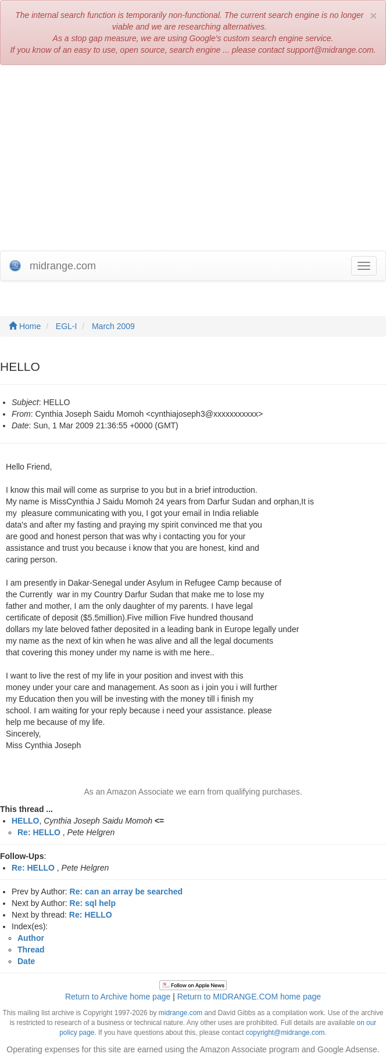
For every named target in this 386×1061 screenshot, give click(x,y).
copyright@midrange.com (285, 1032)
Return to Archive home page (117, 996)
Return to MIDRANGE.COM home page (249, 996)
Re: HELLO (38, 832)
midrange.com (180, 1013)
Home (25, 326)
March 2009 (113, 326)
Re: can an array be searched (126, 891)
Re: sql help (93, 903)
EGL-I (66, 326)
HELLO (25, 820)
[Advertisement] (193, 158)
